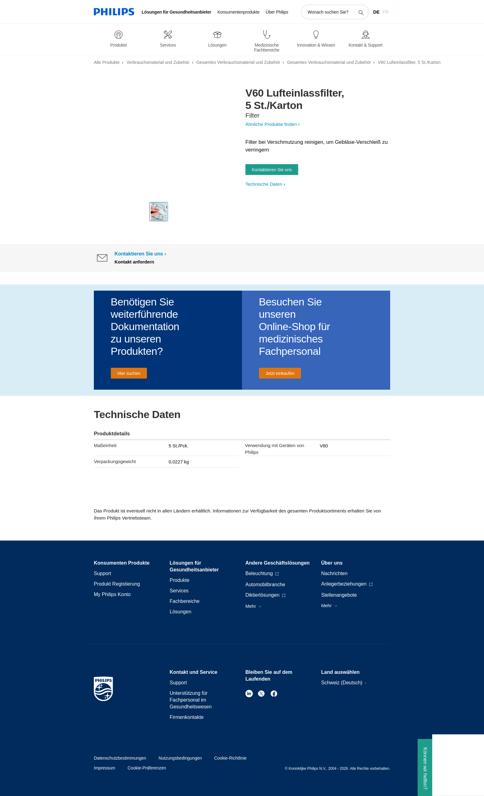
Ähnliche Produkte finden (271, 124)
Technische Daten (263, 184)
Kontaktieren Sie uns (272, 169)
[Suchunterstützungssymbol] (361, 12)
